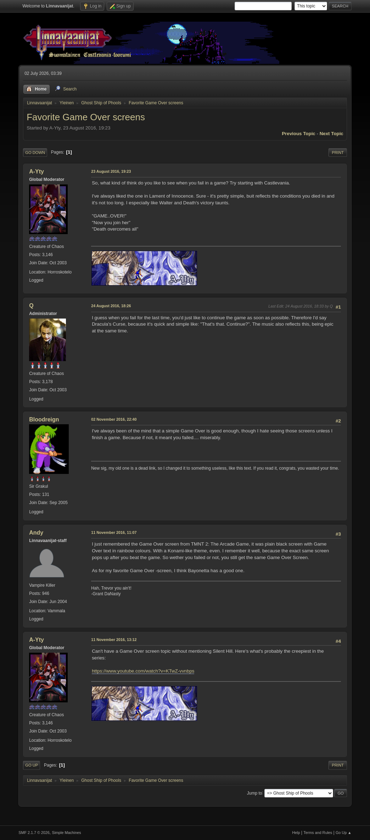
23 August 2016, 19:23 (111, 171)
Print (338, 152)
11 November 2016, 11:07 (113, 532)
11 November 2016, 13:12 (113, 639)
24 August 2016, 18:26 (111, 306)
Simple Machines (66, 832)
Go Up (31, 765)
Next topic (331, 133)
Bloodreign (44, 419)
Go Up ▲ (344, 832)
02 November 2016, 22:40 (113, 419)
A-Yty (36, 171)
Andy (36, 533)
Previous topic (298, 133)
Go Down (35, 152)
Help (296, 832)
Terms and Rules (317, 832)
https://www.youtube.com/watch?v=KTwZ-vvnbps (143, 671)
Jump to (254, 792)
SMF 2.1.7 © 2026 (34, 832)
